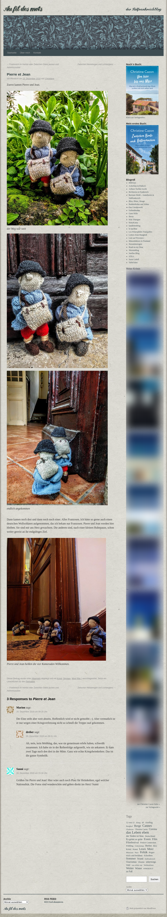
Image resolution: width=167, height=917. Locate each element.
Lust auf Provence (136, 238)
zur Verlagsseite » (153, 807)
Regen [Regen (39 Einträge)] (151, 852)
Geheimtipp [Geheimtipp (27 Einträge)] (139, 846)
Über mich (25, 52)
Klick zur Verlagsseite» (135, 117)
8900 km (132, 183)
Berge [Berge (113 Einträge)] (137, 825)
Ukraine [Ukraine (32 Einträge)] (141, 862)
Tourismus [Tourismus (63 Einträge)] (131, 861)
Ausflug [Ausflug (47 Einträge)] (149, 822)
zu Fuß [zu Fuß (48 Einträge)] (129, 871)
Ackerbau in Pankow (137, 186)
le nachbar (133, 229)
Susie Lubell (134, 259)
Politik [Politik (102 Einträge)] (143, 852)
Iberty (131, 216)
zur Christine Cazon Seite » (148, 804)
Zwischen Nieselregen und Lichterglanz (97, 64)
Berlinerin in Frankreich (139, 192)
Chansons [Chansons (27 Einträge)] (130, 829)
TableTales (133, 262)
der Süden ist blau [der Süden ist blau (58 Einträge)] (135, 836)
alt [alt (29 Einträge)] (143, 823)
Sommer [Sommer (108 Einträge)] (131, 858)
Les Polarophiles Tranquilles (140, 232)
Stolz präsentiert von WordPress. (143, 908)
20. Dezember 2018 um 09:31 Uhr (41, 736)
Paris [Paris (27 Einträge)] (137, 852)
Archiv (129, 887)
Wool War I (77, 678)
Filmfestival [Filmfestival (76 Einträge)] (132, 842)
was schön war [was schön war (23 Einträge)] (137, 865)
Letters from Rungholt (138, 235)
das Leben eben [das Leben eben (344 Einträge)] (137, 832)
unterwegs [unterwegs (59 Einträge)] (151, 861)
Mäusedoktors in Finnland (139, 241)
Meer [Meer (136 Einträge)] (150, 848)
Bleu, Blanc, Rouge (137, 201)
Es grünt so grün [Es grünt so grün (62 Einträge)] (134, 839)
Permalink (30, 681)
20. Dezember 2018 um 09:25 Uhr (31, 712)
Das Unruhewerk (136, 207)
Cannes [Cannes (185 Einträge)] (147, 825)
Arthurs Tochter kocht (138, 189)
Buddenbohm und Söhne (139, 204)
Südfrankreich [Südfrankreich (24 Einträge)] (150, 859)
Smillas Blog (134, 253)
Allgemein (36, 678)
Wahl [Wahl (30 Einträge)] (128, 865)
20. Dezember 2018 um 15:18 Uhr (31, 773)
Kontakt (37, 52)
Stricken (67, 678)
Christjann (49, 78)
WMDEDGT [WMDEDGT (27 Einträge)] (148, 868)
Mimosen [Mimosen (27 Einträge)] (129, 852)
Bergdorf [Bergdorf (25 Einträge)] (129, 826)
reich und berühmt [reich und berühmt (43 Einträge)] (134, 855)
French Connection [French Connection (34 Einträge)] (148, 842)
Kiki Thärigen (134, 219)
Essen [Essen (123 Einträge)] (147, 839)
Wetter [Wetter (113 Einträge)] (130, 868)
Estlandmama (134, 210)
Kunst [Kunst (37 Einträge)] (135, 849)
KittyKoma (133, 222)
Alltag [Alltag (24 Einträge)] (138, 823)
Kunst (59, 678)
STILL (131, 256)
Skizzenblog (134, 250)
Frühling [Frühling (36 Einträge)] (129, 846)
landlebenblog (134, 226)
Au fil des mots (22, 8)
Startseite (12, 52)
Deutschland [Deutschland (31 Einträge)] (150, 836)
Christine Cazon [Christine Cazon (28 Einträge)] (141, 829)
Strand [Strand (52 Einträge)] (140, 858)
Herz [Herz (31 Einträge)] (155, 846)
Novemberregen (135, 244)
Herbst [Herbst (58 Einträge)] (148, 845)
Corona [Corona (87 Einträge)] (153, 829)
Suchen (154, 879)
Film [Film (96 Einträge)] (154, 839)
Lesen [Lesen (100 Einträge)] (142, 849)
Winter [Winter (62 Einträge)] (138, 868)
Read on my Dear (136, 247)
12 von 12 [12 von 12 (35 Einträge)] (130, 822)
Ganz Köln (133, 213)
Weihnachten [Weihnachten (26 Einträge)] (149, 865)
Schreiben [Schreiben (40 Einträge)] (148, 855)
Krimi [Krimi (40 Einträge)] (128, 849)
